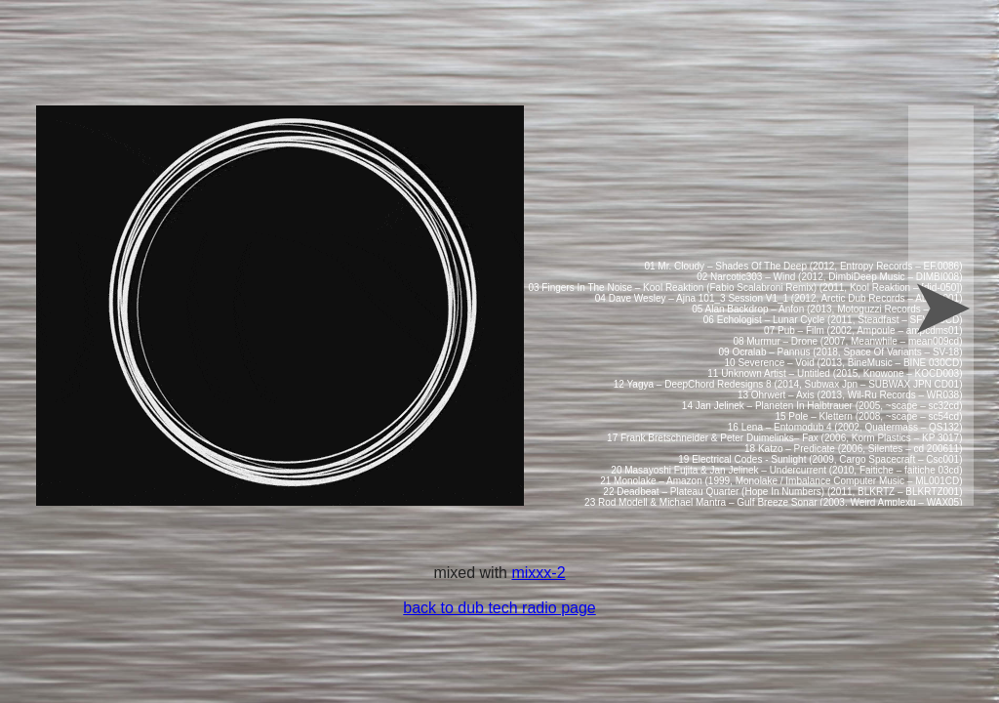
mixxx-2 (538, 572)
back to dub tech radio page (499, 608)
